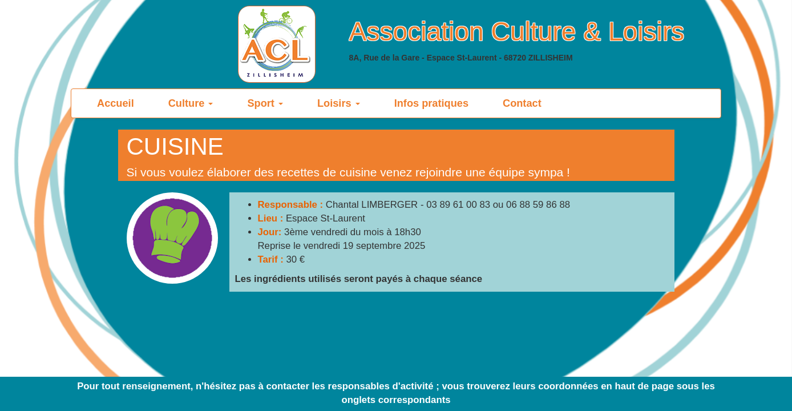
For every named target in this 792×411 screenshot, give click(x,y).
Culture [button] (190, 103)
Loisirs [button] (338, 103)
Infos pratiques (431, 103)
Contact (522, 103)
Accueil (124, 103)
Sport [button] (265, 103)
